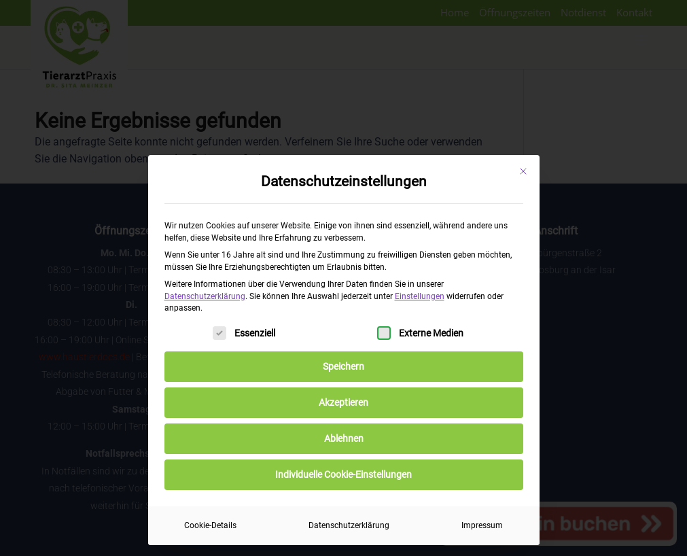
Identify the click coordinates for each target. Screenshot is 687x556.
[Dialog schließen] (523, 171)
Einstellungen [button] (419, 296)
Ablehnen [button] (344, 438)
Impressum (482, 525)
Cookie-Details (210, 525)
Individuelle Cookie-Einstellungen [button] (343, 474)
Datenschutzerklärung (204, 296)
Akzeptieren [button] (343, 402)
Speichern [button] (343, 366)
